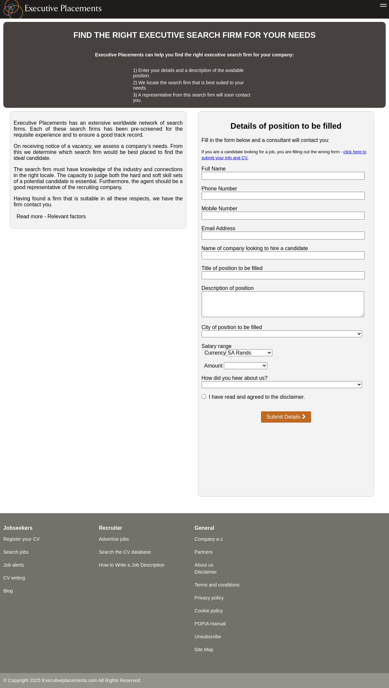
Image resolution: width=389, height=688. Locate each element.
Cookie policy (209, 610)
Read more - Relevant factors (51, 216)
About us (204, 565)
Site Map (204, 649)
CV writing (14, 578)
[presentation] (285, 441)
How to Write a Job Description (131, 565)
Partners (204, 552)
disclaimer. (292, 397)
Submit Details (286, 417)
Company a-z (209, 539)
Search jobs (16, 552)
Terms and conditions (217, 584)
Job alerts (13, 565)
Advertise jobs (114, 539)
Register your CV (21, 539)
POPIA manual (210, 623)
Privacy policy (209, 597)
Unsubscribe (208, 636)
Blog (8, 590)
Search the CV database (125, 552)
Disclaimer (206, 572)
